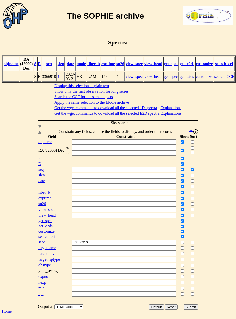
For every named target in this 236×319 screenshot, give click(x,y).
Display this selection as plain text (81, 86)
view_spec (134, 64)
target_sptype (49, 259)
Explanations (171, 108)
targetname (47, 248)
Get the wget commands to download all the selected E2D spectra (107, 113)
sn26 (120, 64)
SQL (191, 130)
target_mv (46, 253)
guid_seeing (48, 271)
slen (61, 64)
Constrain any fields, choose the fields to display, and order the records (118, 131)
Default (156, 307)
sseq (42, 242)
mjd (41, 288)
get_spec (171, 64)
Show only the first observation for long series (91, 91)
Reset (171, 307)
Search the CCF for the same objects (83, 97)
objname (11, 64)
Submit (191, 307)
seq (49, 64)
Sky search (83, 123)
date (70, 64)
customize (204, 64)
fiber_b (94, 64)
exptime (108, 64)
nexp (42, 282)
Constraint (125, 136)
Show (184, 136)
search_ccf (224, 64)
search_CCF (224, 76)
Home (7, 311)
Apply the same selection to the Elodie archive (91, 102)
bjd (41, 294)
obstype (44, 265)
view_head (153, 64)
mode (81, 64)
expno (43, 276)
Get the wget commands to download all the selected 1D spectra (105, 108)
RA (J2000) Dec (26, 63)
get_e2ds (187, 64)
